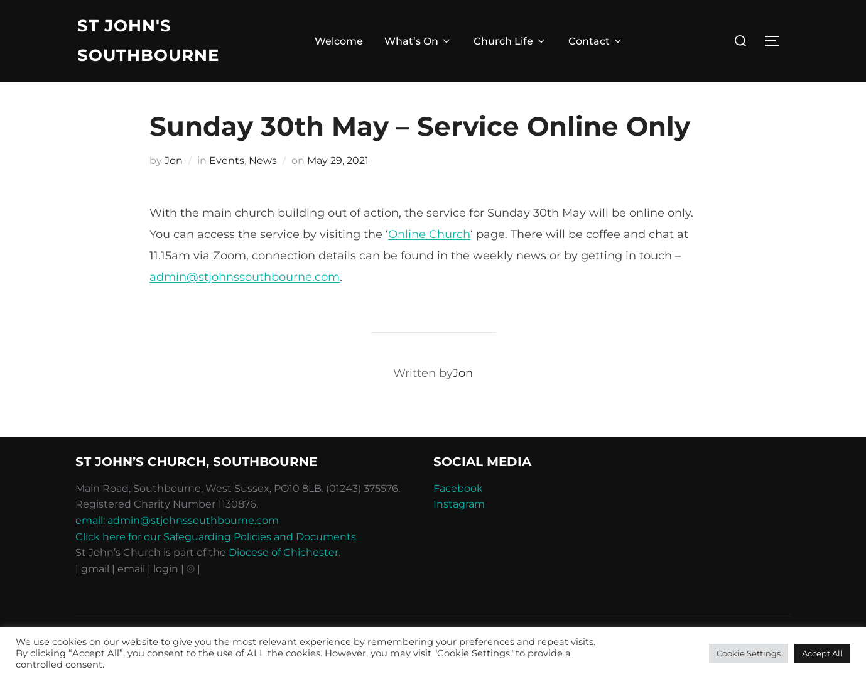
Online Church (429, 234)
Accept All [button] (822, 653)
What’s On (418, 41)
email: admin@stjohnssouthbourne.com (177, 520)
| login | (166, 569)
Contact (596, 41)
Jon (174, 160)
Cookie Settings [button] (749, 653)
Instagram (459, 504)
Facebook (458, 488)
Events (226, 160)
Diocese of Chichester (283, 552)
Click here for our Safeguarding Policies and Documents (215, 537)
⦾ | (193, 569)
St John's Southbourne (148, 40)
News (263, 160)
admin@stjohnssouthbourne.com (244, 277)
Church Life (510, 41)
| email (130, 569)
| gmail (93, 569)
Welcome (339, 41)
